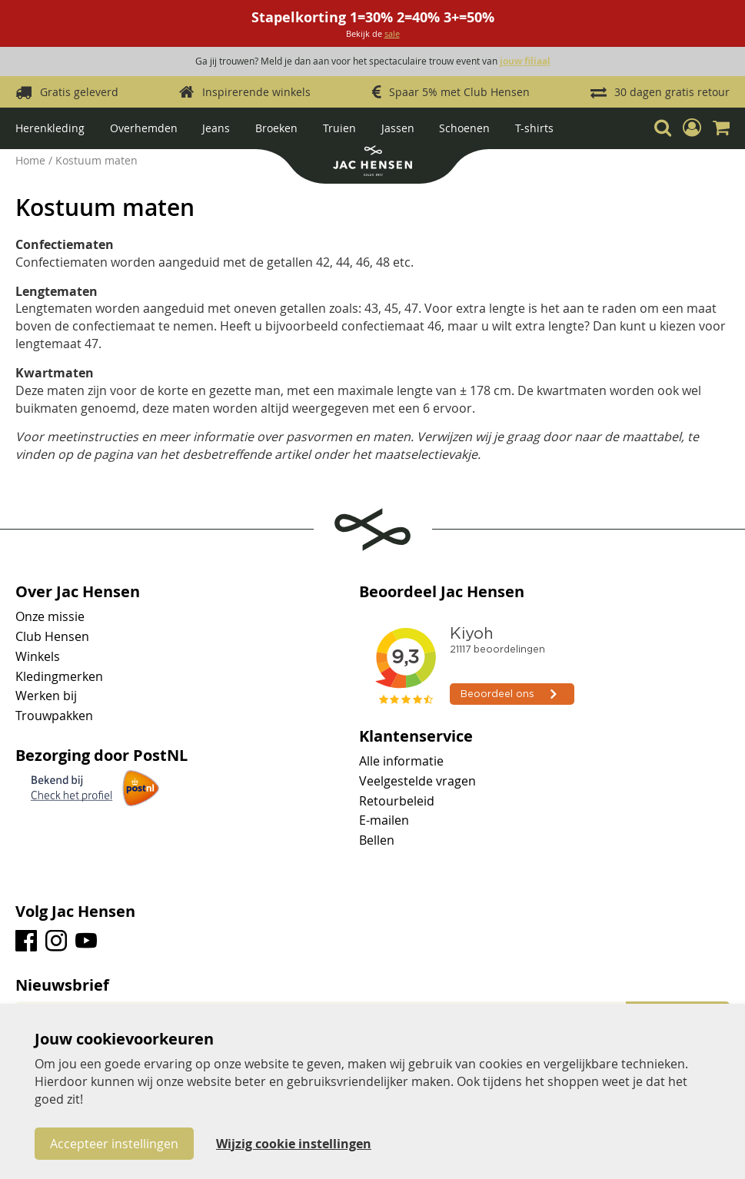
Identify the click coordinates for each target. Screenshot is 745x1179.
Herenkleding (50, 128)
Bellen (376, 840)
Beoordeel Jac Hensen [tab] (441, 591)
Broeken (276, 128)
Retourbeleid (396, 800)
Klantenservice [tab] (416, 736)
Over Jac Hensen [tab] (77, 591)
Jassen (397, 128)
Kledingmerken (59, 676)
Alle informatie (401, 760)
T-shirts (534, 128)
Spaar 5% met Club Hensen (459, 92)
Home (31, 160)
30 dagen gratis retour (672, 92)
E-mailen (384, 820)
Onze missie (50, 616)
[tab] (372, 985)
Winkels (37, 656)
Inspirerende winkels (256, 92)
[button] (692, 128)
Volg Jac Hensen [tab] (75, 911)
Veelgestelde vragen (417, 780)
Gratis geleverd (79, 92)
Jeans (216, 128)
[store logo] (372, 162)
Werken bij (46, 695)
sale (392, 33)
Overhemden (144, 128)
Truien (339, 128)
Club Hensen (52, 636)
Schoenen (464, 128)
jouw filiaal (525, 61)
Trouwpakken (54, 715)
